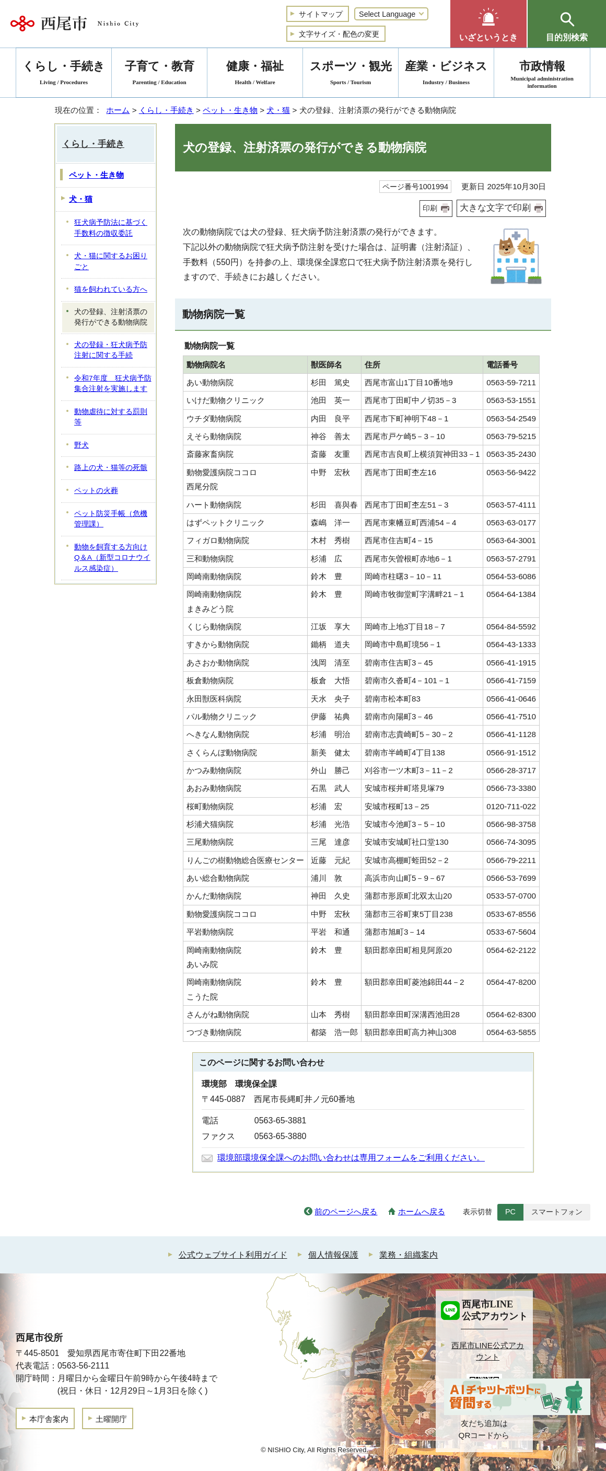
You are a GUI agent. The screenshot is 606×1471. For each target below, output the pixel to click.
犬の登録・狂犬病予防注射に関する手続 (110, 350)
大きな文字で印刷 (495, 208)
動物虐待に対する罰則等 (110, 417)
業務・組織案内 (408, 1254)
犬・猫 (278, 110)
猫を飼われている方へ (110, 289)
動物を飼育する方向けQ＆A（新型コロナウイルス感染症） (112, 557)
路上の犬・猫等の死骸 (110, 468)
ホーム (118, 110)
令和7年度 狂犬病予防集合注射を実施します (113, 383)
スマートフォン (556, 1212)
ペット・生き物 (230, 110)
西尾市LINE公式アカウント (487, 1351)
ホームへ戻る (421, 1211)
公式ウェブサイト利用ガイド (233, 1254)
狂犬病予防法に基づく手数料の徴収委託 (110, 228)
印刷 (430, 208)
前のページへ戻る (345, 1211)
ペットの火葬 (96, 491)
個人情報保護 (333, 1254)
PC (510, 1212)
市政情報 (542, 74)
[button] (488, 24)
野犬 (81, 445)
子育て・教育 (159, 74)
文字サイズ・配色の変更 (339, 34)
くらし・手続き (166, 110)
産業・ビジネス (446, 74)
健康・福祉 (255, 74)
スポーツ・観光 (350, 74)
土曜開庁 (111, 1419)
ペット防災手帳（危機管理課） (110, 519)
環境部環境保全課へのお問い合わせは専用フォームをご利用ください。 (351, 1157)
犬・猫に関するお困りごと (110, 261)
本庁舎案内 (48, 1419)
